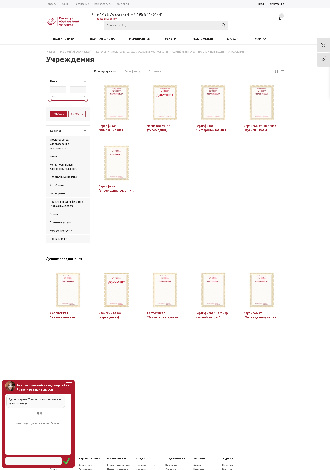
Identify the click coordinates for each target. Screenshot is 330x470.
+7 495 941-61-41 (147, 14)
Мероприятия (140, 38)
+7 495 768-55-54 (113, 14)
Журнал (261, 38)
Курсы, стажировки (118, 465)
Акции (197, 465)
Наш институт (64, 38)
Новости (227, 465)
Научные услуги (145, 465)
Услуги (170, 38)
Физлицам (171, 465)
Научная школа (102, 38)
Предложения (201, 38)
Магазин (234, 38)
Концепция (85, 465)
